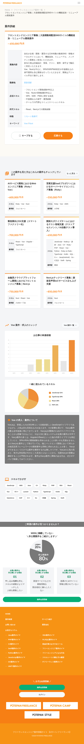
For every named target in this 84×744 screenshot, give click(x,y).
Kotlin (58, 492)
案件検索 (8, 619)
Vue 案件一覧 (70, 325)
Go (36, 498)
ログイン (42, 695)
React (69, 485)
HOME (7, 614)
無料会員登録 (42, 599)
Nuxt (31, 123)
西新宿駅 (28, 83)
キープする (27, 135)
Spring (53, 498)
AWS (21, 485)
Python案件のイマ (15, 653)
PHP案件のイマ (14, 640)
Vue (25, 123)
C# (37, 485)
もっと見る (72, 173)
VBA (60, 485)
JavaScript (10, 485)
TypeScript (47, 492)
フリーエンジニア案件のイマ (53, 648)
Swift (62, 498)
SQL (66, 492)
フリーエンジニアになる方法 (53, 653)
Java (29, 485)
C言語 (44, 498)
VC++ (16, 492)
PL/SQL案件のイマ (49, 640)
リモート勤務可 (31, 116)
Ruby (44, 485)
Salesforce (10, 498)
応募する (58, 135)
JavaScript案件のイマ (16, 657)
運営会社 (45, 625)
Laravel (25, 492)
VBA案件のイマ (48, 635)
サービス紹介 (47, 619)
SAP (20, 498)
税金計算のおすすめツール (52, 644)
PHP (52, 485)
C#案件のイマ (13, 644)
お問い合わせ (10, 625)
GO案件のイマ (13, 662)
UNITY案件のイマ (15, 666)
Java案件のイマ (14, 635)
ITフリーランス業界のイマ (52, 662)
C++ (28, 498)
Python (35, 492)
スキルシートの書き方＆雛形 (53, 657)
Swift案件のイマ (14, 648)
